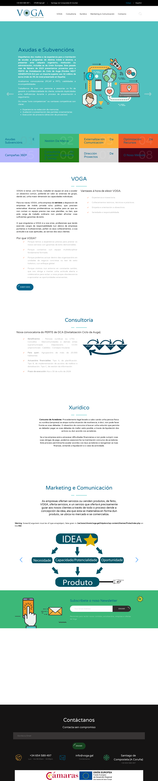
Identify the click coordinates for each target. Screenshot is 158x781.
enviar (123, 608)
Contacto (122, 14)
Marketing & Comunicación (102, 14)
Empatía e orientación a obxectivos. (108, 207)
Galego (128, 3)
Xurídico (83, 14)
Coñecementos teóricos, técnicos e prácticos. (113, 202)
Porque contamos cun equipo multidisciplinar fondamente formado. (52, 251)
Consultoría (71, 14)
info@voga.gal (39, 3)
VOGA (59, 14)
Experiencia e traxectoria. (104, 197)
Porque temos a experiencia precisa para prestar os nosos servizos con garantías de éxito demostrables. (52, 243)
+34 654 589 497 (40, 755)
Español (139, 3)
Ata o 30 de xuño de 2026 (49, 371)
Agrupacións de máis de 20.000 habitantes (52, 354)
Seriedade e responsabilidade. (105, 212)
